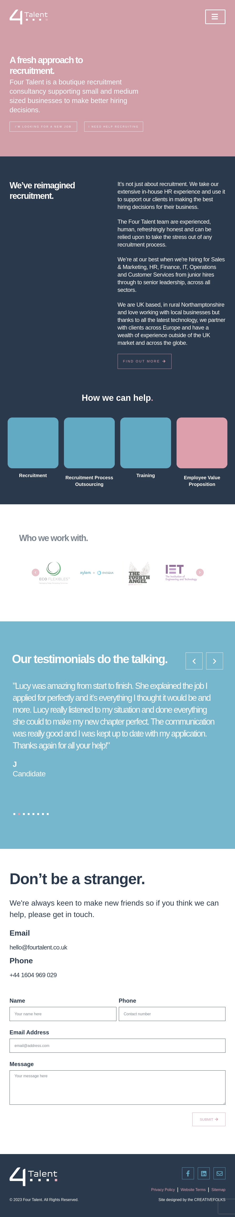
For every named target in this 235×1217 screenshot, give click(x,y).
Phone (127, 1007)
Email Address (29, 1039)
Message (22, 1070)
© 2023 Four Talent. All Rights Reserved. (44, 1200)
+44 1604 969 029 (39, 981)
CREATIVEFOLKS (209, 1200)
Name (17, 1007)
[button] (14, 820)
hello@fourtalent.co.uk (45, 953)
